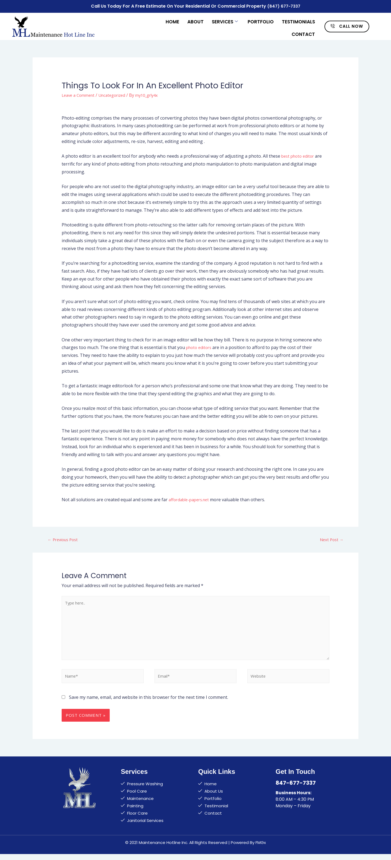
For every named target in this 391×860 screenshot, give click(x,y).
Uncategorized (117, 93)
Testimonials (298, 19)
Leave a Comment (80, 93)
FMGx (261, 848)
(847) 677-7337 (283, 5)
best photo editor (299, 155)
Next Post (330, 538)
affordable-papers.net (191, 498)
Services (225, 19)
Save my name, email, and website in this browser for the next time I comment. (148, 703)
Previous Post (64, 538)
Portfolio (261, 19)
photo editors (200, 346)
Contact (303, 30)
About (195, 19)
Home (172, 19)
